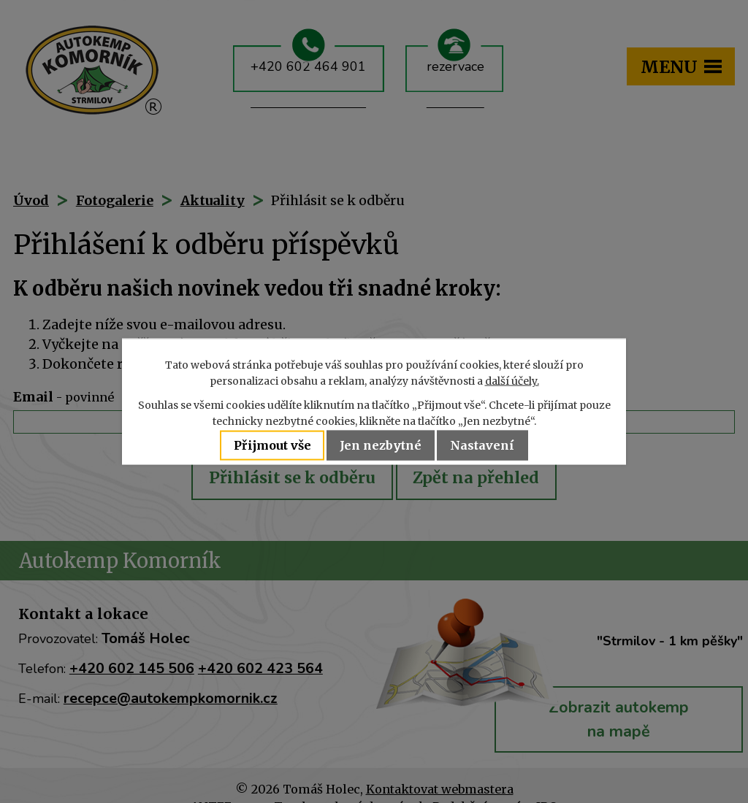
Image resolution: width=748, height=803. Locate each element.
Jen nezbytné (382, 445)
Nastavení (486, 445)
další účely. (512, 381)
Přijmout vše (269, 445)
